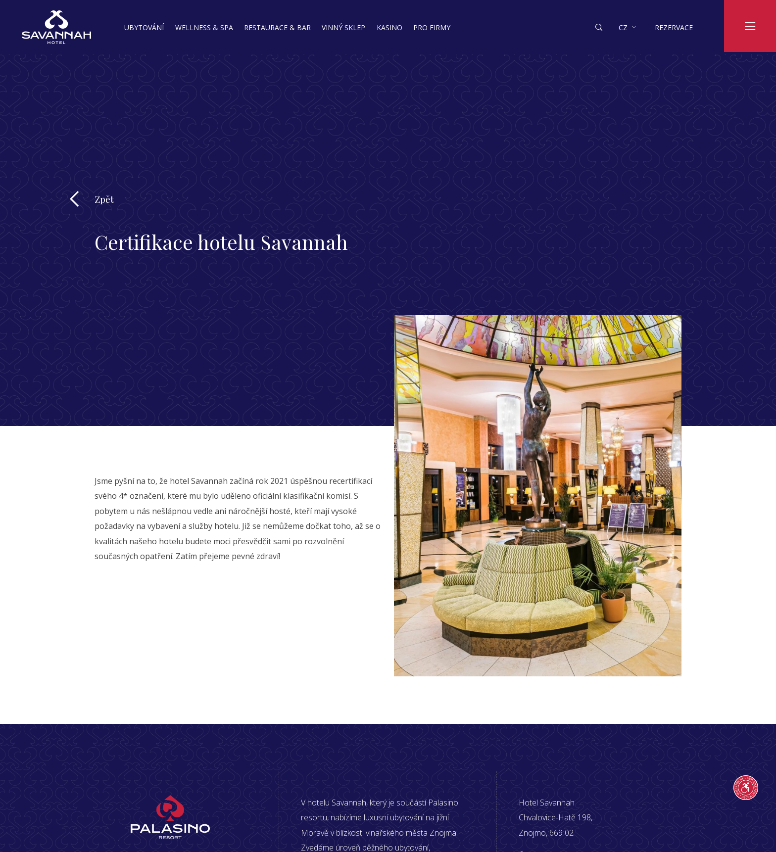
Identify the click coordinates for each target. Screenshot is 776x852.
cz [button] (623, 27)
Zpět (104, 198)
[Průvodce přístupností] (745, 787)
